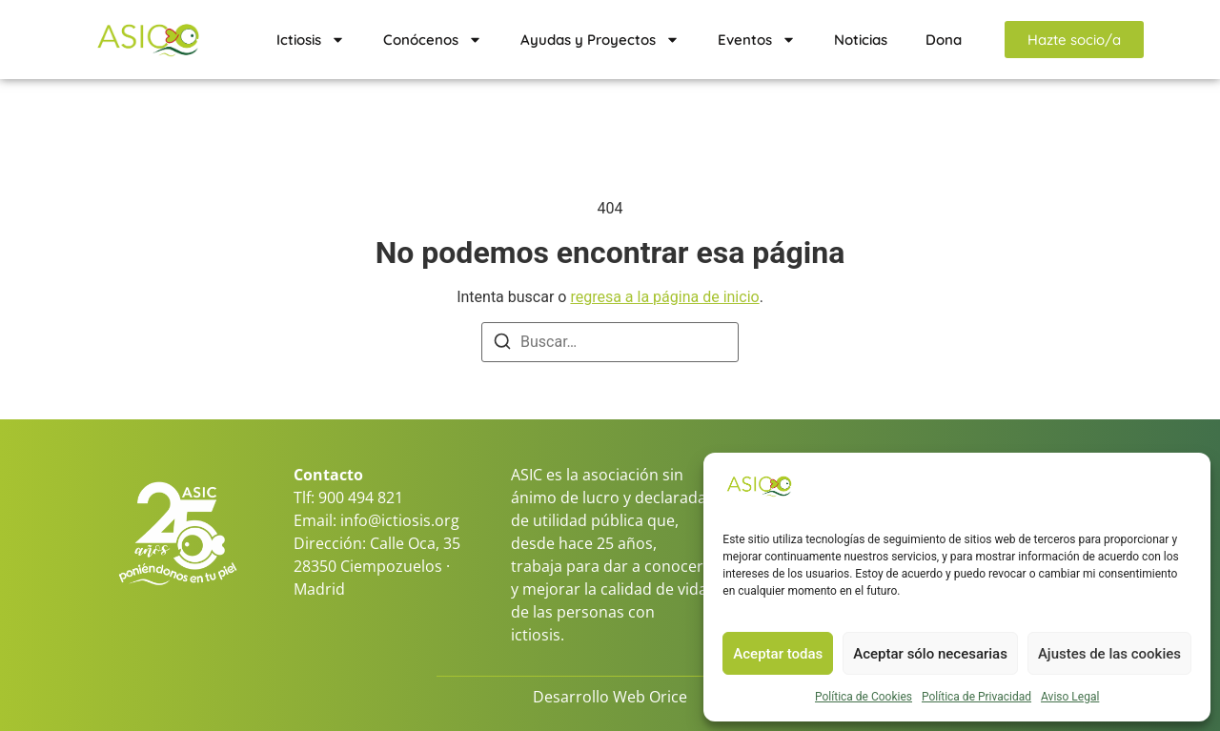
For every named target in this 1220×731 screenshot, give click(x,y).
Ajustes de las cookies (1109, 653)
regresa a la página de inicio (664, 297)
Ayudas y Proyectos (600, 39)
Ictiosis (310, 39)
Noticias (860, 39)
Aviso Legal (1070, 696)
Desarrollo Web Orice (610, 696)
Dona (943, 39)
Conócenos (432, 39)
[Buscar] (502, 344)
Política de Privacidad (976, 696)
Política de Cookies (863, 696)
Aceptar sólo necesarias (930, 653)
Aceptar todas (778, 653)
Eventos (757, 39)
